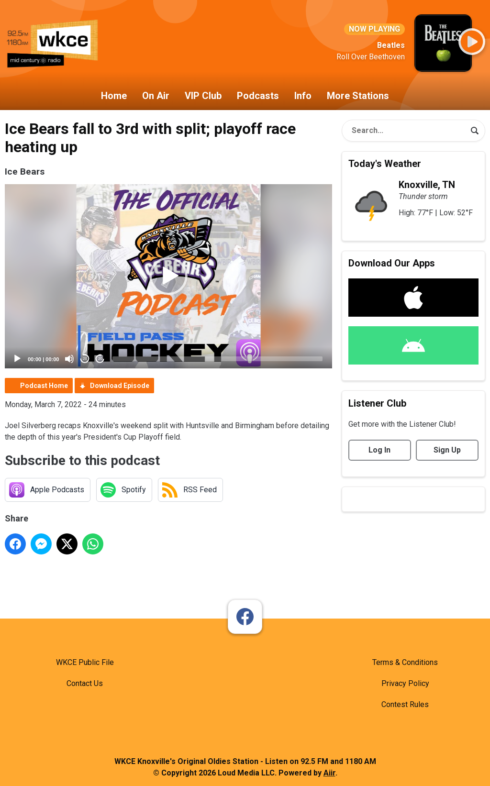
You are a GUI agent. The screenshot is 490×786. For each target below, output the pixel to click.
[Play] (17, 359)
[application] (168, 276)
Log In (379, 449)
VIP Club (203, 95)
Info (303, 95)
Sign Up (447, 449)
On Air (155, 95)
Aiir (329, 772)
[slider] (217, 358)
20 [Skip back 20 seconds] (85, 358)
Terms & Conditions (405, 662)
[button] (168, 276)
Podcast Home (44, 385)
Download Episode (119, 385)
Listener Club (377, 403)
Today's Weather (384, 163)
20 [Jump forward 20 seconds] (100, 358)
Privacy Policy (405, 683)
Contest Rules (405, 704)
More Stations (358, 95)
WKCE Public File (85, 662)
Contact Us (85, 683)
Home (114, 95)
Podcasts (258, 95)
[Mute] (69, 359)
